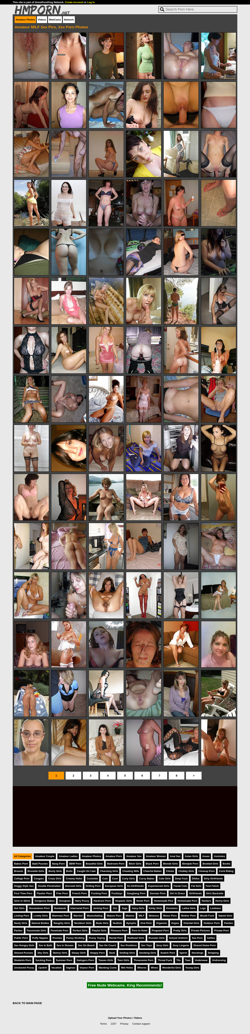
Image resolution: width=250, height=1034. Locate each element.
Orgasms (161, 923)
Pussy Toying (97, 937)
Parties (18, 930)
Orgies (175, 923)
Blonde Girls (170, 863)
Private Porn (221, 930)
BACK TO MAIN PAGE (27, 1003)
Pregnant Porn (160, 930)
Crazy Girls (55, 878)
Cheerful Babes (152, 871)
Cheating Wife (130, 871)
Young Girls (192, 967)
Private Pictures (200, 930)
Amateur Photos (25, 19)
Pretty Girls (180, 930)
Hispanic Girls (123, 900)
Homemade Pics (163, 900)
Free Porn (62, 893)
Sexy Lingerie (181, 945)
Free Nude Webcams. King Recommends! (125, 985)
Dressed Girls (73, 885)
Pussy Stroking (75, 937)
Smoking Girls (147, 952)
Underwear (201, 960)
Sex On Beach (86, 945)
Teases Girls (105, 960)
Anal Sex (175, 856)
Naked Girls (225, 915)
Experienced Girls (158, 885)
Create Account (74, 2)
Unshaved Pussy (24, 967)
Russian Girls (157, 937)
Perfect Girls (80, 930)
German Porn (158, 893)
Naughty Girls (62, 923)
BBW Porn (75, 863)
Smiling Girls (127, 952)
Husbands (60, 908)
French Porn (79, 893)
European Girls (114, 885)
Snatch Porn (167, 952)
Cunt (115, 878)
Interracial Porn (80, 908)
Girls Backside (214, 893)
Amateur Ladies (68, 856)
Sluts (112, 952)
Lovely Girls (41, 915)
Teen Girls (123, 960)
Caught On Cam (86, 871)
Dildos (196, 878)
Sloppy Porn (97, 952)
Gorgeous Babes (44, 900)
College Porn (21, 878)
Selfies (211, 937)
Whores (141, 967)
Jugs (124, 908)
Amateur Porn (113, 856)
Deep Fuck (181, 878)
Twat (187, 960)
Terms (103, 1023)
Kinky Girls (155, 908)
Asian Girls (191, 856)
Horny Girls (222, 900)
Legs (203, 908)
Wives (154, 967)
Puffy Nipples (40, 937)
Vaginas (70, 967)
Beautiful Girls (94, 863)
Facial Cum (180, 885)
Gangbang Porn (136, 893)
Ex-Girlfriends (135, 885)
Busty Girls (55, 871)
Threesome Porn (143, 960)
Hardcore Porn (102, 900)
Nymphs (131, 923)
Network (69, 19)
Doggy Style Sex (24, 885)
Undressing (219, 960)
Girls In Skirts (22, 900)
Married (77, 915)
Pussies (57, 937)
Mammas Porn (60, 915)
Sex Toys (146, 945)
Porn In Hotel (139, 930)
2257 (113, 1023)
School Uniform (178, 937)
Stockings (197, 952)
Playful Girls (99, 930)
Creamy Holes (74, 878)
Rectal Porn (116, 937)
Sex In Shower (65, 945)
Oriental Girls (191, 923)
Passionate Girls (36, 930)
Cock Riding (226, 871)
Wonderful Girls (171, 967)
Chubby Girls (186, 871)
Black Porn (152, 863)
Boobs (226, 863)
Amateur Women (156, 856)
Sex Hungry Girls (24, 945)
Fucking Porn (99, 893)
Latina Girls (189, 908)
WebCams (55, 19)
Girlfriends (195, 893)
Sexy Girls (162, 945)
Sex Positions (129, 945)
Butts (69, 871)
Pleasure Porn (119, 930)
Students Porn (22, 960)
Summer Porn (64, 960)
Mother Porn (188, 915)
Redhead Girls (135, 937)
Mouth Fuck (207, 915)
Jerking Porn (100, 908)
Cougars (39, 878)
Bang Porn (58, 863)
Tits (178, 960)
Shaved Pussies (23, 952)
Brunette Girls (36, 871)
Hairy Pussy (82, 900)
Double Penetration (49, 885)
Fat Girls (196, 885)
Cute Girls (165, 878)
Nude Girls (102, 923)
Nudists (117, 923)
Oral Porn (146, 923)
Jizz (115, 908)
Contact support (141, 1023)
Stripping (213, 952)
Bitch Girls (135, 863)
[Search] (198, 9)
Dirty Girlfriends (213, 878)
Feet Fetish (212, 885)
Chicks (170, 871)
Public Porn (21, 937)
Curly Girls (128, 878)
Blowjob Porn (190, 863)
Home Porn (143, 900)
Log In (91, 2)
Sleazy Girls (78, 952)
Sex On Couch (107, 945)
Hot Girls (19, 908)
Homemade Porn (187, 900)
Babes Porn (21, 863)
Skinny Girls (60, 952)
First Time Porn (23, 893)
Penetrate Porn (59, 930)
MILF (142, 915)
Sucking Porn (43, 960)
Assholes (219, 856)
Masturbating (94, 915)
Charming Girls (109, 871)
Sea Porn (197, 937)
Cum (105, 878)
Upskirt (42, 967)
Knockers (172, 908)
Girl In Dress (177, 893)
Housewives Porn (39, 908)
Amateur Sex (133, 856)
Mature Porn (114, 915)
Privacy (124, 1023)
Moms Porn (170, 915)
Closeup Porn (206, 871)
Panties (228, 923)
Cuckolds (92, 878)
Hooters (206, 900)
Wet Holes (127, 967)
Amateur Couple (44, 856)
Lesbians (215, 908)
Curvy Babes (146, 878)
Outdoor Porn (212, 923)
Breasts (18, 871)
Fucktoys (117, 893)
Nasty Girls (20, 923)
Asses (206, 856)
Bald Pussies (40, 863)
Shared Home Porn (204, 945)
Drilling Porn (93, 885)
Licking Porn (21, 915)
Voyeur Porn (87, 967)
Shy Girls (42, 952)
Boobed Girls (210, 863)
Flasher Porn (44, 893)
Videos (42, 19)
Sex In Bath (45, 945)
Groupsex (65, 900)
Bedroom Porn (115, 863)
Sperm (183, 952)
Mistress (154, 915)
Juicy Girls (138, 908)
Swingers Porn (85, 960)
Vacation (56, 967)
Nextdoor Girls (83, 923)
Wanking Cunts (108, 967)
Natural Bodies (40, 923)
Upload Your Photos (120, 1017)
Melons (130, 915)
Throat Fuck (165, 960)
